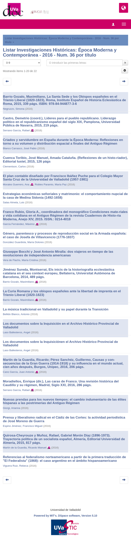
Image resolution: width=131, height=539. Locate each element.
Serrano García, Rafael (16, 130)
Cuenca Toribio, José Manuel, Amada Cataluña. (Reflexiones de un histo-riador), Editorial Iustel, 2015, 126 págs (65, 159)
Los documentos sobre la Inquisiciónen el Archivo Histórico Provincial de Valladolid (60, 343)
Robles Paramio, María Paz (51, 184)
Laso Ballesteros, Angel (16, 332)
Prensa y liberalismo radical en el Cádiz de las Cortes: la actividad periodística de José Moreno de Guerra (64, 419)
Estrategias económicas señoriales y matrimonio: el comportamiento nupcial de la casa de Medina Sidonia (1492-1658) (65, 195)
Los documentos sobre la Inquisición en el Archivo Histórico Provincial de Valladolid (61, 325)
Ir (125, 62)
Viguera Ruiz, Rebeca (15, 465)
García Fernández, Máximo (19, 224)
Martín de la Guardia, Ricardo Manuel (24, 447)
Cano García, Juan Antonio (18, 371)
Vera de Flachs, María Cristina (20, 260)
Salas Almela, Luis (13, 202)
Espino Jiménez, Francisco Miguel (23, 426)
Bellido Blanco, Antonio (16, 314)
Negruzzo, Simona (13, 108)
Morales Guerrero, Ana (16, 184)
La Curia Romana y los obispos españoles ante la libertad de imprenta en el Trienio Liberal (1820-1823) (62, 293)
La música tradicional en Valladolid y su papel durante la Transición (55, 309)
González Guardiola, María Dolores (23, 242)
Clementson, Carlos (14, 166)
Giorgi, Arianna (11, 408)
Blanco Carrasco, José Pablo (20, 148)
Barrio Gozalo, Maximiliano (18, 281)
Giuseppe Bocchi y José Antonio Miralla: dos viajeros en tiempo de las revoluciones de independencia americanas (58, 253)
